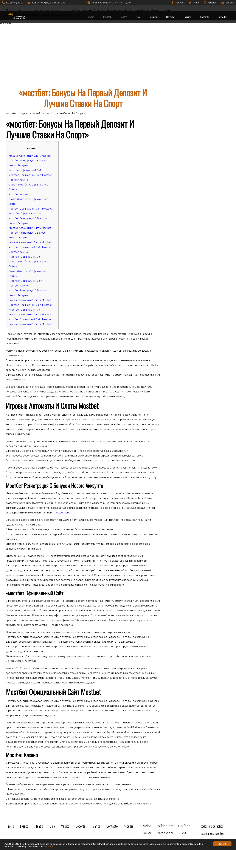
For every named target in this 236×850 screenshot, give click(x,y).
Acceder (222, 17)
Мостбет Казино (18, 179)
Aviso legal (147, 829)
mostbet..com (62, 512)
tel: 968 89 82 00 (12, 2)
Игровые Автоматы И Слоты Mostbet (29, 155)
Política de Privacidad (164, 829)
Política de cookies (184, 833)
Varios (188, 17)
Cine (138, 17)
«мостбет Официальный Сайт (25, 170)
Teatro (123, 17)
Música (153, 17)
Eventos (107, 17)
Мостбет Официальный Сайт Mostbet (30, 175)
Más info (49, 846)
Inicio (91, 17)
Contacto (204, 17)
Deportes (170, 17)
